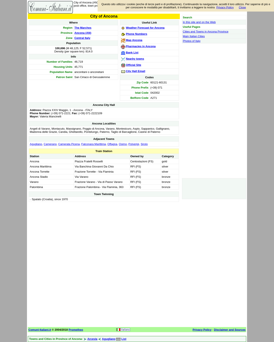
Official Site (133, 65)
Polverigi (133, 144)
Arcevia (92, 339)
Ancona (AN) (82, 32)
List (123, 339)
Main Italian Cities (194, 36)
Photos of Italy (191, 41)
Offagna (112, 144)
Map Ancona (134, 40)
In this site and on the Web (199, 22)
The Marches (82, 27)
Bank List (132, 52)
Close (242, 7)
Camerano (50, 144)
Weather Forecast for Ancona (145, 27)
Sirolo (144, 144)
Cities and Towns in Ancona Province (205, 31)
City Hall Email (135, 71)
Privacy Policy (225, 7)
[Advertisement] (104, 233)
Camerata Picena (69, 144)
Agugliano (36, 144)
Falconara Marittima (93, 144)
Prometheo (75, 329)
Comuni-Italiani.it (39, 329)
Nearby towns (135, 58)
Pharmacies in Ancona (141, 46)
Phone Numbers (136, 34)
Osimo (123, 144)
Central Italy (82, 38)
